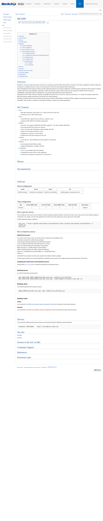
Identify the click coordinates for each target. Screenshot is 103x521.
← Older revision (24, 22)
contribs (43, 21)
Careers (56, 4)
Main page (6, 14)
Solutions (38, 4)
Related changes (7, 30)
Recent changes (7, 17)
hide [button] (36, 34)
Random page (7, 19)
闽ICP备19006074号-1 (52, 367)
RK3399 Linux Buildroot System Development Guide (41, 309)
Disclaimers (44, 367)
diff (19, 22)
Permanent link (7, 39)
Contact (64, 4)
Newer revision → (42, 22)
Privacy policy (20, 367)
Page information (7, 41)
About (72, 4)
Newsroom (47, 4)
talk (40, 21)
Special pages (7, 33)
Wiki (80, 4)
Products (28, 4)
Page (17, 14)
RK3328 (19, 337)
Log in (100, 10)
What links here (7, 27)
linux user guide (29, 264)
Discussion (22, 14)
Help (4, 22)
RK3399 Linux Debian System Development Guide (40, 304)
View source (69, 14)
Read (63, 14)
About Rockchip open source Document (32, 367)
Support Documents (91, 4)
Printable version (7, 36)
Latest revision (32, 22)
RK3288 (19, 335)
